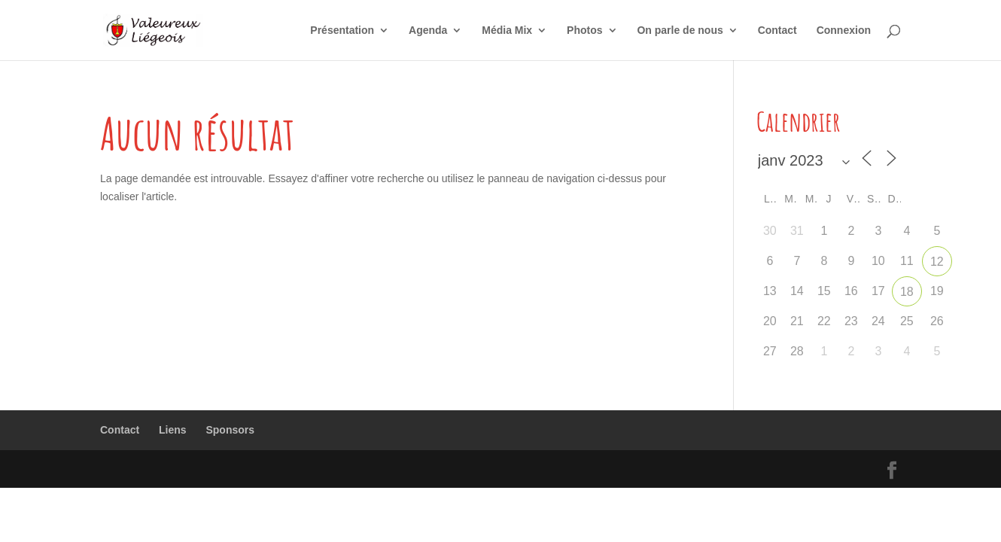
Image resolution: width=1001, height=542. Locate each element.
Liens (173, 430)
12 (937, 261)
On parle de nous (680, 30)
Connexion (844, 30)
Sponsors (229, 430)
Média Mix (507, 30)
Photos (584, 30)
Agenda (428, 30)
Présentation (342, 30)
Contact (777, 30)
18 (907, 291)
